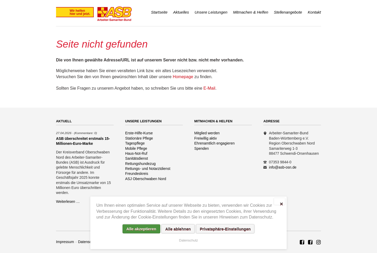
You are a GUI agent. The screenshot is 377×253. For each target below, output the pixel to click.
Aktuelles (181, 12)
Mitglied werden (207, 133)
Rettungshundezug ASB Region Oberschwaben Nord (318, 242)
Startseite (159, 12)
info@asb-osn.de (282, 167)
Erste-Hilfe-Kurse (139, 133)
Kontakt (314, 12)
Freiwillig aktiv (205, 138)
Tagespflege (135, 143)
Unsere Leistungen (211, 12)
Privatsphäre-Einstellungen (225, 229)
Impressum (65, 242)
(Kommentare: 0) (85, 133)
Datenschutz (88, 242)
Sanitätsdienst (136, 158)
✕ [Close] (281, 203)
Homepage (183, 76)
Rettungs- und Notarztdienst (147, 168)
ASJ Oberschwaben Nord (145, 179)
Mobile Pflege (136, 148)
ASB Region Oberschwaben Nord (302, 242)
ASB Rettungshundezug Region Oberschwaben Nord (310, 242)
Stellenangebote (288, 12)
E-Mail (209, 88)
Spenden (201, 148)
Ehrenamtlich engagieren (214, 143)
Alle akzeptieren (141, 229)
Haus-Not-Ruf (136, 153)
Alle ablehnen (178, 229)
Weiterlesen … (68, 201)
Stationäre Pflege (139, 138)
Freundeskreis (136, 173)
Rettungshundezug (140, 164)
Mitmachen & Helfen (250, 12)
